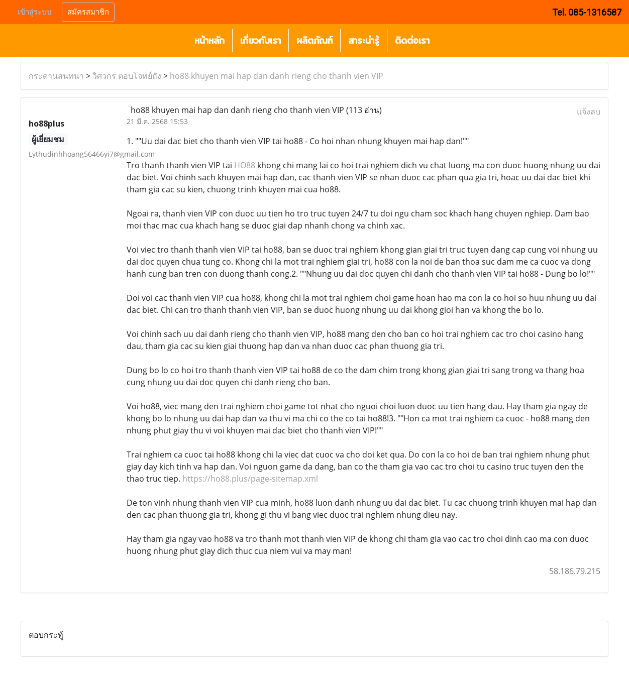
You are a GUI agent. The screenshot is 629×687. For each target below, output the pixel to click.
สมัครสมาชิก (88, 12)
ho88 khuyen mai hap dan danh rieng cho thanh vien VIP (276, 75)
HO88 (244, 165)
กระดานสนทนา (56, 75)
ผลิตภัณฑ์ (314, 40)
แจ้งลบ (588, 111)
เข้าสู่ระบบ (35, 12)
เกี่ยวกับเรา (260, 40)
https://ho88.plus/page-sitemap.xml (250, 478)
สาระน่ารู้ (363, 40)
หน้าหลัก (209, 40)
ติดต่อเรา (412, 40)
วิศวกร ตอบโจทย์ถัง (126, 75)
